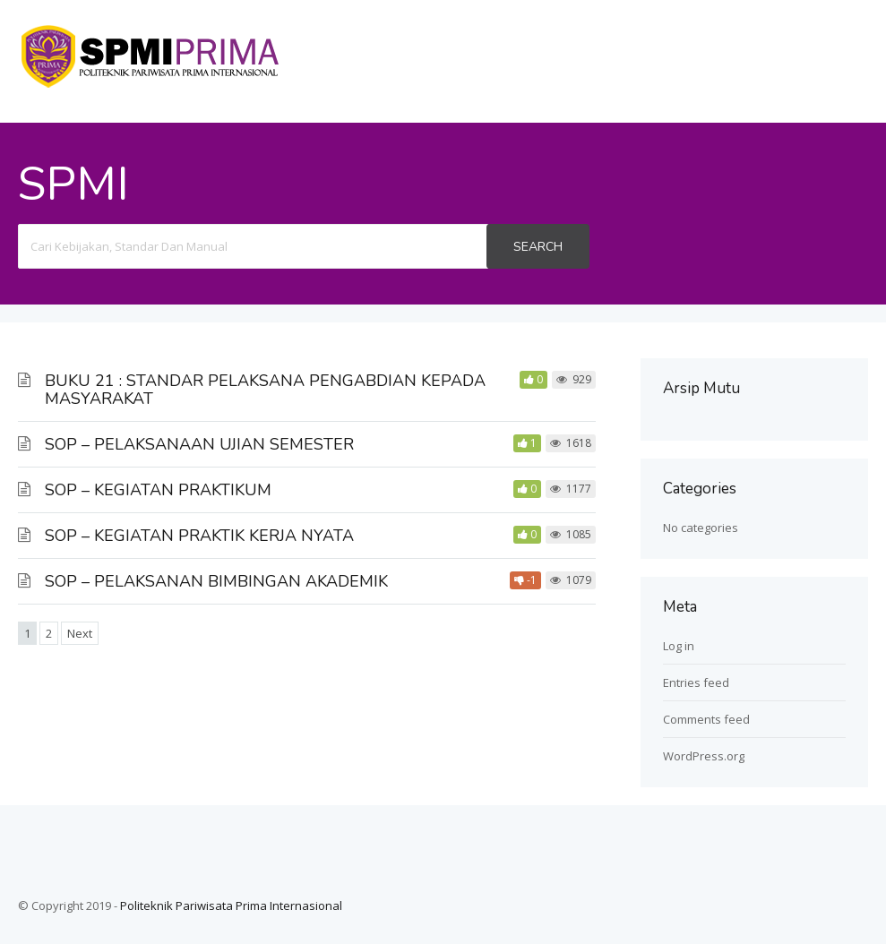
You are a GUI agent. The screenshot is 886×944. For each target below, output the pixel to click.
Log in (678, 646)
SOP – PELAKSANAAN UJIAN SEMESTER (199, 444)
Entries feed (696, 682)
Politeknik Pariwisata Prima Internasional (231, 905)
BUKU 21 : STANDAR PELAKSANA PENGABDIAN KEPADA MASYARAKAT (265, 389)
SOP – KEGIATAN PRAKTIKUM (158, 490)
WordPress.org (703, 756)
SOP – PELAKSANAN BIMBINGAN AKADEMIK (216, 581)
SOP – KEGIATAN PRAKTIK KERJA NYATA (199, 535)
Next (79, 633)
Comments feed (706, 719)
